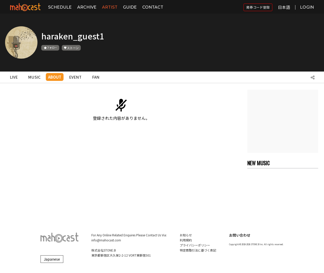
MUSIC (34, 77)
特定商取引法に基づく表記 (198, 250)
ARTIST (109, 7)
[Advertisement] (282, 121)
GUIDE (130, 7)
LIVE (14, 77)
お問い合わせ (239, 235)
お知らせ (186, 235)
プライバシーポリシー (195, 245)
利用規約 (186, 240)
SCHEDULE (60, 7)
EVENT (75, 77)
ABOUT (54, 77)
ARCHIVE (86, 7)
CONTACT (152, 7)
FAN (95, 77)
